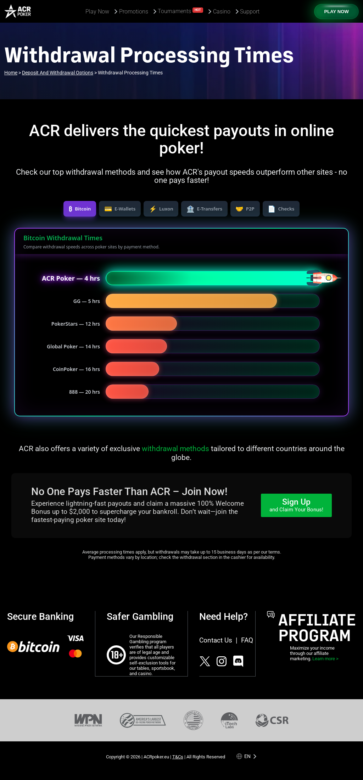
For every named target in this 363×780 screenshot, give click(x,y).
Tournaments (180, 11)
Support (249, 11)
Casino (221, 11)
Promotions (133, 11)
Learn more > (325, 658)
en (247, 756)
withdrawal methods (175, 448)
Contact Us (215, 640)
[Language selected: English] (246, 756)
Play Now (97, 11)
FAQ (247, 640)
